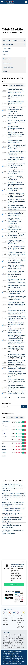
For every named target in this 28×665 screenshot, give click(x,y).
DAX (22, 635)
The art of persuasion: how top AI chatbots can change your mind (16, 291)
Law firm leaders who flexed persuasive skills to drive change (16, 330)
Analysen (5, 51)
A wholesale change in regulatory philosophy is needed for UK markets (15, 219)
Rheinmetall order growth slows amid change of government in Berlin (17, 297)
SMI (4, 640)
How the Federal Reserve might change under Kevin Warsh (16, 146)
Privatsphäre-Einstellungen (20, 627)
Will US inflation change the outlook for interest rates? (15, 108)
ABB (3, 443)
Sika (3, 440)
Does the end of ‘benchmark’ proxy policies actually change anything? (16, 194)
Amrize (4, 452)
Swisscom (4, 426)
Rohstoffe (6, 646)
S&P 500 (20, 638)
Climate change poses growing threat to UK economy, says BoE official (17, 312)
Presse (5, 622)
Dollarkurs (6, 642)
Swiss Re (4, 437)
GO (24, 407)
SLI (14, 635)
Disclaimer (20, 622)
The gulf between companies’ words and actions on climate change (16, 266)
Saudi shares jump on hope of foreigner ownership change (16, 247)
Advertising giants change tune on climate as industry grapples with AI (16, 254)
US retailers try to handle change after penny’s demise (16, 177)
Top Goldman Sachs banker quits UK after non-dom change (16, 386)
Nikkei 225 (14, 638)
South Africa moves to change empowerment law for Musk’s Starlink (16, 356)
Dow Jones (15, 637)
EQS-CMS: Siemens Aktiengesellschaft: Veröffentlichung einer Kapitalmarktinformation (12, 531)
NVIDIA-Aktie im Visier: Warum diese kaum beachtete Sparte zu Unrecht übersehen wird (12, 519)
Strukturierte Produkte (14, 644)
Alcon (3, 433)
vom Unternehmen (19, 85)
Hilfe (13, 618)
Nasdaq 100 (6, 638)
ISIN (14, 32)
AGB (18, 624)
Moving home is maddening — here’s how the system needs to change (17, 207)
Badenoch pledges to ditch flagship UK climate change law (16, 241)
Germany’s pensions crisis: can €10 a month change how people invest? (16, 280)
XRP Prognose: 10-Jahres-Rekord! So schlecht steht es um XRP (12, 514)
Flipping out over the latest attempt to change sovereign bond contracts (16, 134)
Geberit (4, 449)
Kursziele (5, 55)
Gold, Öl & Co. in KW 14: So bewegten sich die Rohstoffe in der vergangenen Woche (13, 494)
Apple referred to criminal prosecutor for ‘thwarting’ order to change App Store (17, 373)
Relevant (5, 85)
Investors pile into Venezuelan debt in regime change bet (16, 164)
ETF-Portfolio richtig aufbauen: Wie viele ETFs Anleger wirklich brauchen (13, 509)
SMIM (18, 635)
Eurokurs (13, 642)
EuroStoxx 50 (6, 637)
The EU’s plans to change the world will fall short (16, 323)
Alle (11, 85)
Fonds (4, 644)
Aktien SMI (6, 635)
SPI (11, 635)
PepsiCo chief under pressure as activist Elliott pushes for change (16, 213)
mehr (4, 456)
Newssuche (6, 403)
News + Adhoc (7, 48)
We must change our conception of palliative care (16, 127)
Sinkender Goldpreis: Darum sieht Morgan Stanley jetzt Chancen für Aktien (13, 485)
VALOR (4, 32)
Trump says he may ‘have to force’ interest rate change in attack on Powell (16, 348)
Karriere (5, 620)
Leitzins (22, 647)
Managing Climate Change (15, 189)
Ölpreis (17, 647)
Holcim (4, 446)
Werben (14, 620)
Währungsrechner (8, 647)
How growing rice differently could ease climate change (16, 234)
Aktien (15, 640)
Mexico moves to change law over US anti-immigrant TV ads (16, 380)
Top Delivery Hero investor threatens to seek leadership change (16, 90)
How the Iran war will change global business (16, 96)
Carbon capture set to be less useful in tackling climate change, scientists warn (16, 273)
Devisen (21, 640)
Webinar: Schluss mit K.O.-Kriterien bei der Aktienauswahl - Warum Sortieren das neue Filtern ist (13, 504)
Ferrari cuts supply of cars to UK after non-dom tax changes (16, 200)
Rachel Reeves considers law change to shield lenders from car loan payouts (16, 304)
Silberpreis (20, 642)
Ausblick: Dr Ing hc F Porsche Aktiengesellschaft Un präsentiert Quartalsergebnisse (11, 525)
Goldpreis (9, 640)
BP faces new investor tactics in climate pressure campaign (17, 152)
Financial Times (16, 92)
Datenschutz (20, 620)
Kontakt (5, 618)
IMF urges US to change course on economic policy (16, 121)
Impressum (20, 618)
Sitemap (5, 624)
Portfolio (12, 646)
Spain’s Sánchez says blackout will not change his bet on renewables (16, 362)
